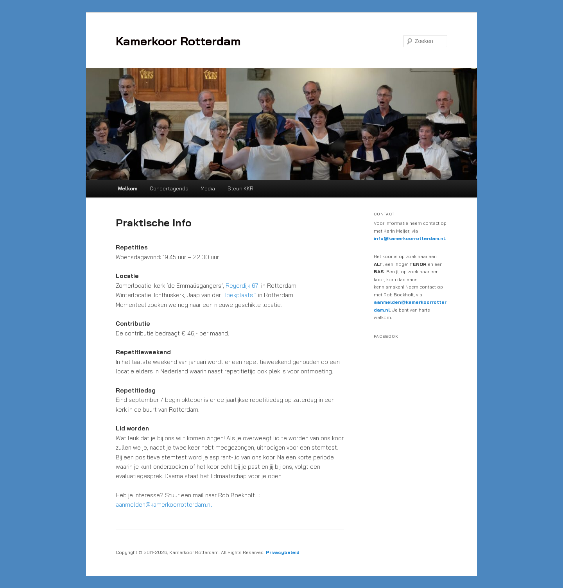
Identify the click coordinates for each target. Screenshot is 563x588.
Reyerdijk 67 (242, 285)
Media (208, 188)
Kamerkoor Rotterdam (178, 41)
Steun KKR (240, 188)
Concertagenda (169, 188)
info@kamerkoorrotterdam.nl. (410, 238)
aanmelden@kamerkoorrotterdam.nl (164, 504)
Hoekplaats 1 (239, 295)
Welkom (127, 188)
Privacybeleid (282, 552)
